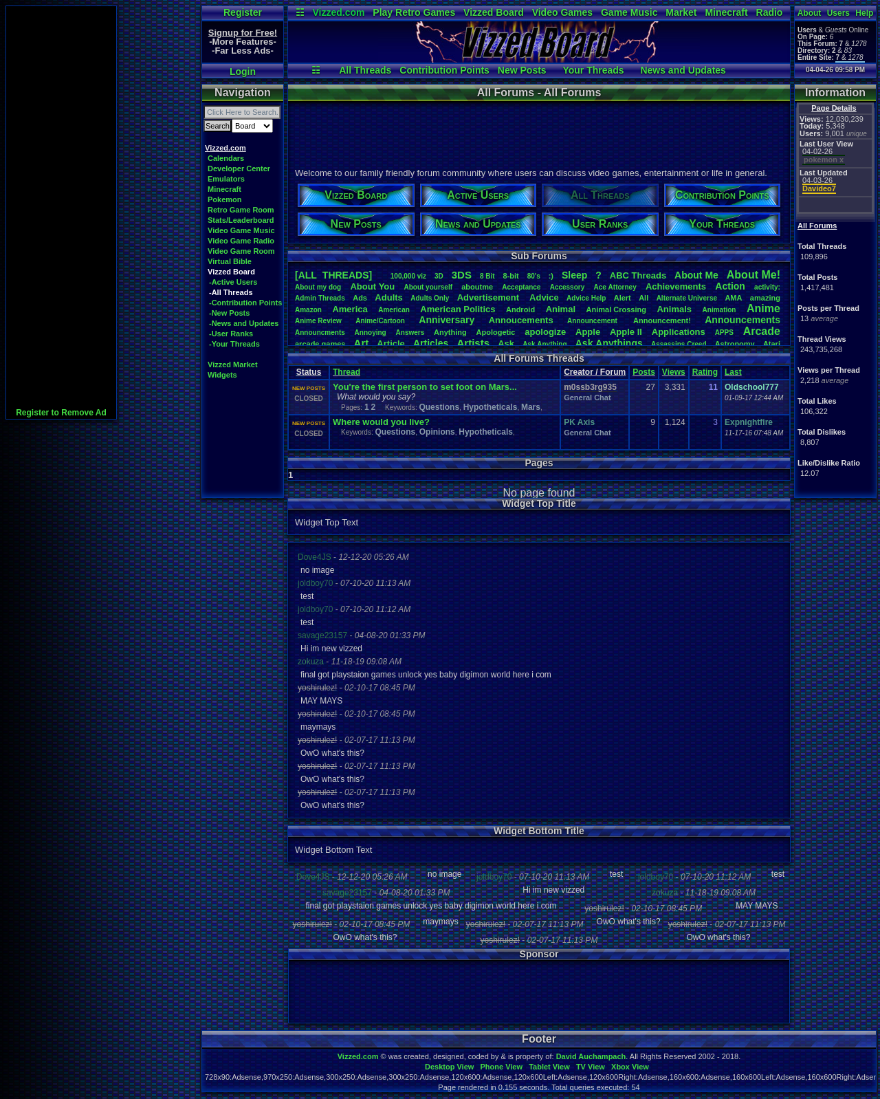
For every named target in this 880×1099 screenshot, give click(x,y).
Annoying (370, 332)
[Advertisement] (61, 212)
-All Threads (231, 292)
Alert (622, 298)
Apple (587, 332)
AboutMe (696, 275)
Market (681, 12)
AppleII (626, 332)
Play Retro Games (414, 12)
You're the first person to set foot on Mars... (425, 387)
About (810, 13)
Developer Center (239, 168)
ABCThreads (638, 275)
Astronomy (735, 344)
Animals (674, 309)
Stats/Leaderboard (241, 220)
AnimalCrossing (616, 309)
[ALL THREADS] (333, 275)
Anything (450, 332)
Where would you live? (381, 422)
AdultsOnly (429, 298)
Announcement (593, 321)
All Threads (365, 70)
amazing (765, 298)
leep (574, 275)
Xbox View (630, 1067)
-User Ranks (231, 333)
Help (864, 13)
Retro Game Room (241, 210)
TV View (590, 1067)
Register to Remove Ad (61, 412)
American (394, 310)
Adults (388, 297)
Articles (430, 343)
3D (438, 276)
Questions (439, 407)
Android (520, 309)
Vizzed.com (338, 12)
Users (838, 13)
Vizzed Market (233, 364)
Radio (769, 12)
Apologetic (496, 332)
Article (390, 343)
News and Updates (682, 70)
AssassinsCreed (679, 344)
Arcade (761, 331)
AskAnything (544, 344)
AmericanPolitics (457, 309)
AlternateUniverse (687, 298)
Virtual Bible (230, 261)
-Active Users (233, 282)
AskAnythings (609, 343)
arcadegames (320, 344)
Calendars (226, 158)
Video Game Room (241, 251)
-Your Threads (234, 344)
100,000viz (408, 276)
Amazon (308, 310)
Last (733, 372)
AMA (733, 298)
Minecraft (726, 12)
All (643, 298)
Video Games (562, 12)
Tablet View (549, 1067)
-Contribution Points (245, 302)
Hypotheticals (490, 407)
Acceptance (521, 287)
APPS (724, 332)
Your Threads (593, 70)
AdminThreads (320, 298)
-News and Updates (243, 323)
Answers (410, 332)
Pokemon (225, 199)
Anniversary (446, 319)
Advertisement (489, 297)
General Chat (587, 397)
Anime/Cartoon (380, 321)
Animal (560, 309)
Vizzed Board (493, 12)
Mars (530, 407)
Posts (643, 372)
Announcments (320, 332)
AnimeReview (318, 321)
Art (361, 343)
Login (243, 71)
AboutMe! (753, 275)
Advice (544, 297)
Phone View (501, 1067)
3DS (462, 275)
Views (673, 372)
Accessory (567, 287)
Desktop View (449, 1067)
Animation (719, 310)
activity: (767, 287)
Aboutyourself (428, 287)
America (349, 309)
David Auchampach (591, 1056)
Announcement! (662, 320)
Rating (705, 372)
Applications (678, 332)
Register (242, 12)
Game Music (629, 12)
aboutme (477, 287)
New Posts (522, 70)
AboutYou (372, 286)
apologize (545, 332)
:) (551, 276)
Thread (346, 372)
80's (533, 276)
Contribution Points (444, 70)
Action (730, 286)
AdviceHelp (586, 298)
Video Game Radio (241, 241)
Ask (506, 343)
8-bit (511, 276)
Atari (771, 344)
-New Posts (229, 313)
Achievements (676, 286)
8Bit (487, 276)
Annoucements (521, 320)
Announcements (742, 319)
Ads (360, 298)
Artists (473, 343)
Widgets (222, 375)
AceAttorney (614, 287)
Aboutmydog (318, 287)
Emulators (226, 179)
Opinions (437, 432)
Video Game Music (241, 230)
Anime (763, 308)
